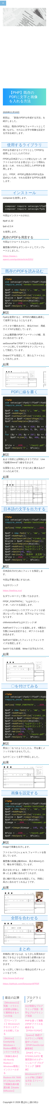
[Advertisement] (24, 58)
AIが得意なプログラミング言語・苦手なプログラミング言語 (34, 1011)
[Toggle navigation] (3, 3)
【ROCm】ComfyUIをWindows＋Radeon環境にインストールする (11, 1045)
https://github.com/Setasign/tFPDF (21, 983)
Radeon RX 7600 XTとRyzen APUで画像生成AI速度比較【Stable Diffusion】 (12, 1084)
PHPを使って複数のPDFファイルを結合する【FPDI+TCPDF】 (34, 1025)
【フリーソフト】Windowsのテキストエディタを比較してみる (11, 1027)
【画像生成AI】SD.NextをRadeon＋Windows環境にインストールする (11, 1064)
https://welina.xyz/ (12, 590)
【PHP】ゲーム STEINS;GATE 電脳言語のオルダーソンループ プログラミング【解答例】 (34, 1061)
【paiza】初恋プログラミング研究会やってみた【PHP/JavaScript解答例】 (34, 1042)
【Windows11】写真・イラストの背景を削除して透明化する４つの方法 (11, 1009)
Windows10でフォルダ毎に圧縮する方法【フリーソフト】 (34, 1079)
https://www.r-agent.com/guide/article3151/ (18, 258)
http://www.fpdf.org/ (13, 978)
